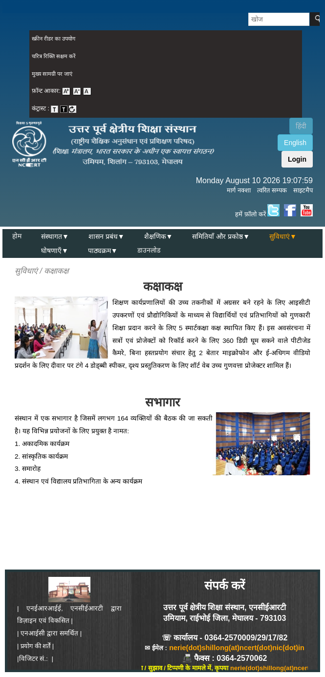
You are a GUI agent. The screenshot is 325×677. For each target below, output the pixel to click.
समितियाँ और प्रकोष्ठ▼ (221, 236)
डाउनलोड (148, 250)
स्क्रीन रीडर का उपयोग (53, 39)
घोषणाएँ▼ (54, 250)
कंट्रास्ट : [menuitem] (54, 108)
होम (17, 236)
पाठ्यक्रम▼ (103, 250)
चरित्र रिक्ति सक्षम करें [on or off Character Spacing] (54, 56)
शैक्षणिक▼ (158, 236)
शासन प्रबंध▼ (106, 236)
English (295, 143)
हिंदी (301, 126)
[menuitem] (165, 39)
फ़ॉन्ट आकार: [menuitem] (62, 90)
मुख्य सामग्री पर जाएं (52, 74)
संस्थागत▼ (55, 236)
